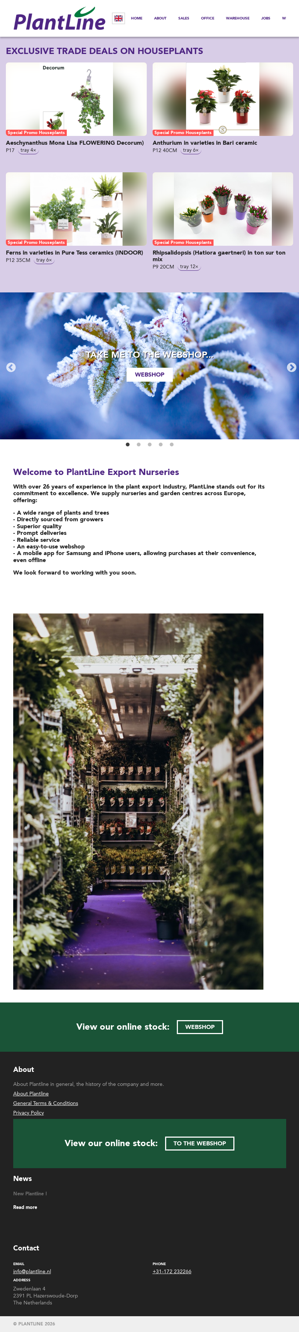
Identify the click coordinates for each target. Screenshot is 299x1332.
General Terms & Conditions (45, 1103)
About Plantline (31, 1093)
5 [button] (171, 445)
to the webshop (200, 1144)
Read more (25, 1207)
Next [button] (289, 366)
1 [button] (127, 445)
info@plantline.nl (32, 1272)
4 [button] (160, 445)
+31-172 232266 (172, 1272)
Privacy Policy (28, 1112)
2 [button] (138, 445)
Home (136, 18)
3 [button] (149, 445)
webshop (149, 375)
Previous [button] (9, 366)
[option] (149, 365)
